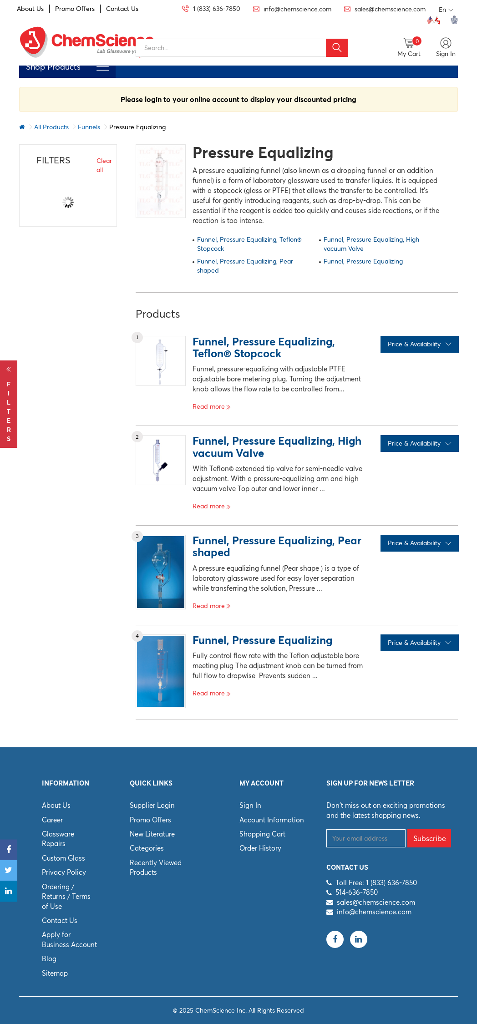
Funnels (89, 127)
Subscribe (429, 838)
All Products (51, 127)
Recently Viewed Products (156, 867)
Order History (260, 848)
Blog (49, 958)
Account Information (271, 820)
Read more (212, 406)
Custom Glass (63, 858)
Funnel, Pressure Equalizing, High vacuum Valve (371, 244)
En (446, 10)
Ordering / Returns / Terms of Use (66, 896)
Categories (147, 848)
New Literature (152, 834)
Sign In (250, 805)
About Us (30, 9)
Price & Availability (420, 344)
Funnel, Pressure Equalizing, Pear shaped (245, 265)
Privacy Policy (64, 872)
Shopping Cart (262, 834)
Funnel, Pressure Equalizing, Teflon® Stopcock (249, 244)
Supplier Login (152, 805)
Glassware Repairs (58, 839)
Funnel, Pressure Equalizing (363, 261)
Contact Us (122, 9)
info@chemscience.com (374, 911)
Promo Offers (75, 9)
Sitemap (55, 973)
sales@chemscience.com (376, 902)
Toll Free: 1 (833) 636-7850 (376, 882)
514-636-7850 (356, 892)
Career (52, 820)
